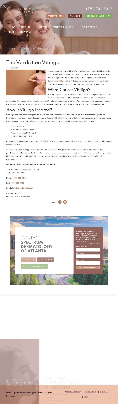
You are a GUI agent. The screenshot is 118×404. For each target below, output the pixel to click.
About (12, 27)
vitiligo (61, 81)
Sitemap (104, 392)
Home (10, 48)
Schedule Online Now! (98, 16)
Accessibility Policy (73, 392)
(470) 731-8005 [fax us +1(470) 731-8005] (17, 183)
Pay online (75, 16)
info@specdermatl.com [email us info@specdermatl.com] (22, 188)
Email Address (82, 246)
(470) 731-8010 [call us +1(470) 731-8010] (99, 8)
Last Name (80, 260)
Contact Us (25, 32)
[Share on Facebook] (60, 202)
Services (26, 27)
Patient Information (64, 27)
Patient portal (55, 16)
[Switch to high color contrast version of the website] (4, 6)
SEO (86, 397)
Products (42, 27)
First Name (80, 253)
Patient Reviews (90, 27)
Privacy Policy (91, 392)
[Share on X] (65, 202)
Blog (11, 32)
